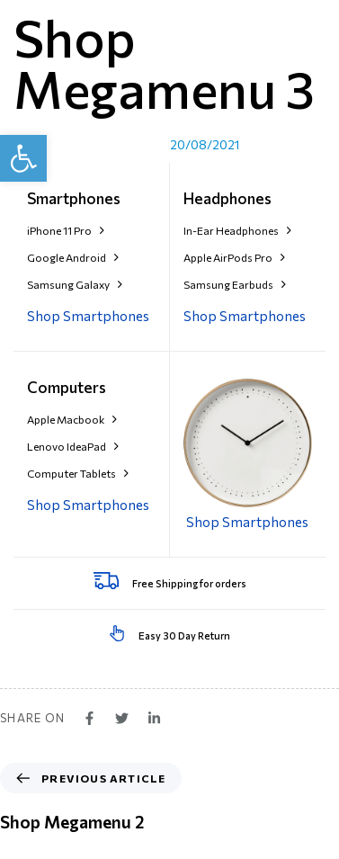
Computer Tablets (78, 473)
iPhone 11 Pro (65, 230)
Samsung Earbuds (234, 284)
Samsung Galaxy (74, 284)
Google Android (73, 257)
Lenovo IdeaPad (73, 446)
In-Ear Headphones (237, 230)
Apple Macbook (72, 419)
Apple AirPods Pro (234, 257)
